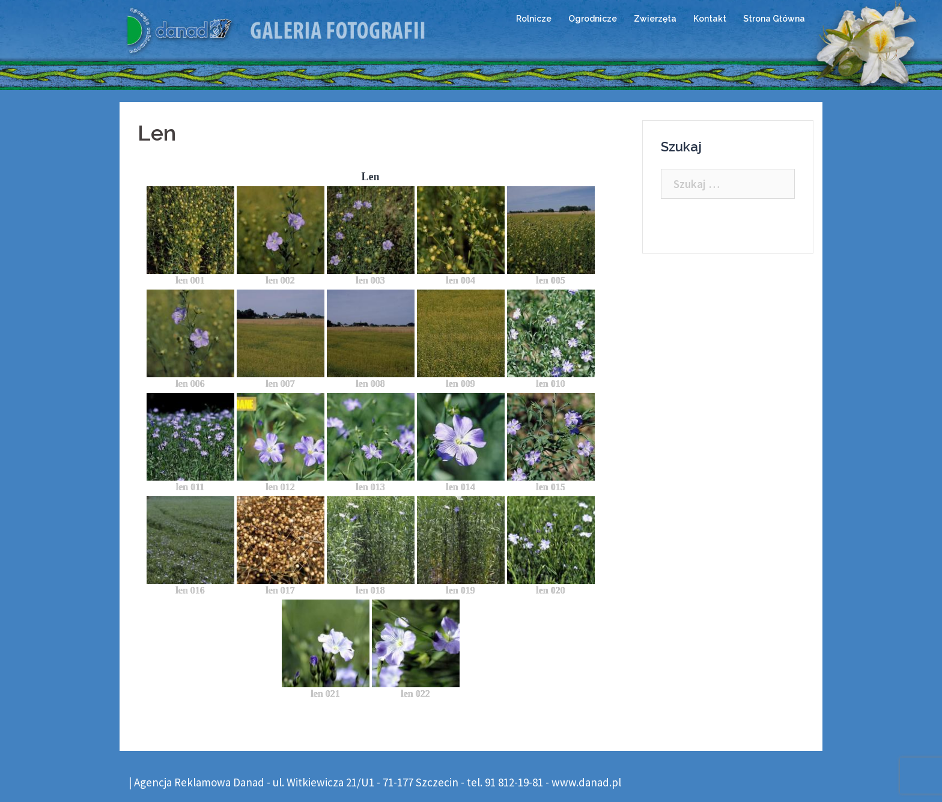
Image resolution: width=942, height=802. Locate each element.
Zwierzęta (655, 18)
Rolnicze (534, 18)
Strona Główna (774, 18)
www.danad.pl (586, 782)
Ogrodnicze (592, 18)
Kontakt (709, 18)
